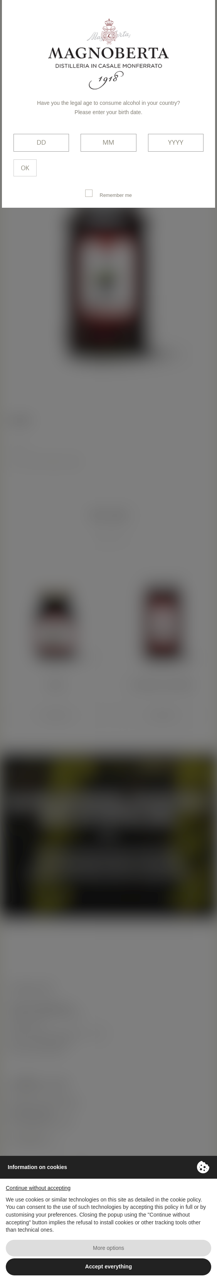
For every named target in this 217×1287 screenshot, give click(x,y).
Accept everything (108, 1266)
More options (108, 1248)
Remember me (108, 194)
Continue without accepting (38, 1188)
